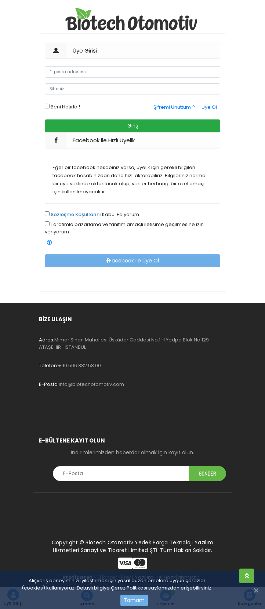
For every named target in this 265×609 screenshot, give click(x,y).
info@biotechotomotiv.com (81, 384)
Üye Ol (209, 107)
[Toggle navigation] (49, 413)
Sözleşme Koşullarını (76, 214)
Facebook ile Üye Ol (132, 260)
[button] (49, 242)
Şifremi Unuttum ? (174, 107)
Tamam (134, 600)
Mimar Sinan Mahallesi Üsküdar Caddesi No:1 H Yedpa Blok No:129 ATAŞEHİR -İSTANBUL (124, 343)
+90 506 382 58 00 (70, 365)
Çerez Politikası (129, 587)
